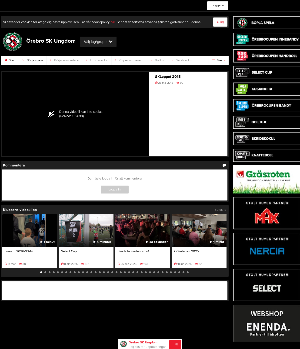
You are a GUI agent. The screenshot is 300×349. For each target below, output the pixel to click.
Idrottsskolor (97, 60)
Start (9, 60)
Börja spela (33, 60)
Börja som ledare (64, 60)
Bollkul (157, 60)
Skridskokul (182, 60)
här (112, 22)
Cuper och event (129, 60)
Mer (218, 60)
